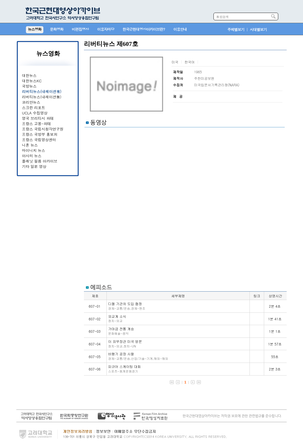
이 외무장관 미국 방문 (125, 343)
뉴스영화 (48, 53)
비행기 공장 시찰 (138, 356)
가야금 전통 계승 (121, 331)
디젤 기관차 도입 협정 (126, 305)
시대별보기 (258, 29)
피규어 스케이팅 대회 (124, 368)
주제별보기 (236, 29)
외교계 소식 (117, 318)
